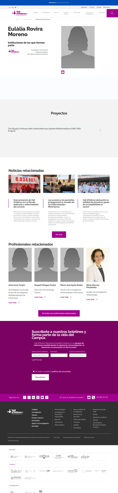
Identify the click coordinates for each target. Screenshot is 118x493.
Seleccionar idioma (40, 352)
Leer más (12, 302)
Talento (56, 12)
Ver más (59, 234)
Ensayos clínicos (65, 13)
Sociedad (102, 12)
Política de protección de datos (71, 437)
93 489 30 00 (102, 397)
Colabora (76, 422)
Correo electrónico (77, 352)
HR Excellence (59, 425)
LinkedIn (33, 397)
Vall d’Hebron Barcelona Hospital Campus (99, 425)
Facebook (29, 397)
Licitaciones (59, 422)
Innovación (76, 12)
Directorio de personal (77, 416)
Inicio (17, 19)
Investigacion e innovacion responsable (60, 414)
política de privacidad (61, 371)
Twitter (24, 397)
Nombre (53, 352)
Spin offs (57, 419)
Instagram (37, 397)
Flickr (46, 397)
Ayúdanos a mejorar (100, 417)
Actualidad (77, 428)
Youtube (42, 397)
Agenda (76, 425)
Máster (95, 414)
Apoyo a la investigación (89, 13)
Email (62, 72)
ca (9, 7)
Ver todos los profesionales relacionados (59, 313)
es (15, 7)
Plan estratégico (60, 409)
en (12, 7)
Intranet (95, 420)
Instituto (35, 409)
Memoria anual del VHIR (99, 411)
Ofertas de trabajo (79, 419)
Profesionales (27, 19)
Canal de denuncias (13, 440)
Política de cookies (89, 437)
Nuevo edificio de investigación (79, 411)
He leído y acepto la (53, 372)
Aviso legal (56, 437)
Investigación (46, 12)
